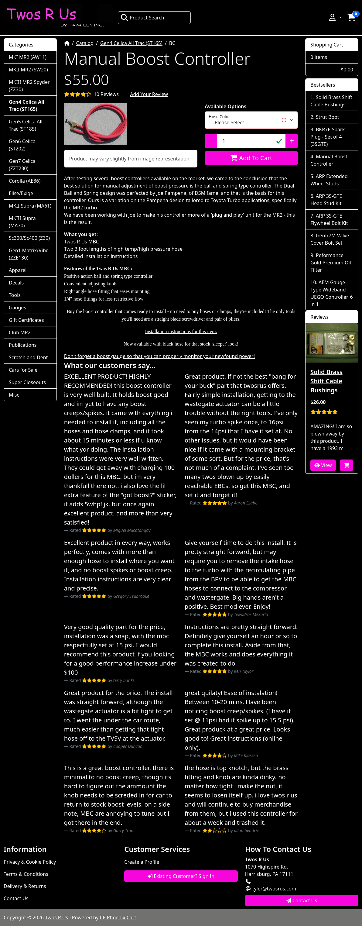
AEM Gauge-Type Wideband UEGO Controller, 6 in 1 (331, 293)
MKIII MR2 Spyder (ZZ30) (29, 86)
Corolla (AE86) (24, 180)
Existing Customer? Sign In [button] (181, 876)
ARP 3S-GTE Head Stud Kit (326, 200)
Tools (15, 295)
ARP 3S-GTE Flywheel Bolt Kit (329, 219)
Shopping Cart (326, 44)
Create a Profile (141, 862)
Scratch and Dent (28, 357)
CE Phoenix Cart (118, 917)
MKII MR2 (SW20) (28, 69)
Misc (14, 394)
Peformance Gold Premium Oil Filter (330, 262)
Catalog (85, 43)
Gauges (17, 307)
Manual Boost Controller (328, 160)
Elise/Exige (21, 193)
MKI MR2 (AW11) (27, 57)
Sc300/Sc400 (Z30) (29, 238)
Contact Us (16, 898)
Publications (22, 345)
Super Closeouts (27, 382)
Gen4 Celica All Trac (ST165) (131, 43)
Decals (16, 282)
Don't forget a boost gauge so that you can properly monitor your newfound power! (159, 356)
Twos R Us (56, 917)
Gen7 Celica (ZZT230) (22, 165)
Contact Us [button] (301, 900)
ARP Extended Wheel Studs (328, 180)
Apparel (17, 270)
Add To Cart (251, 158)
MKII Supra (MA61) (30, 205)
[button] (335, 17)
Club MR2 (20, 332)
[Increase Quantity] (291, 141)
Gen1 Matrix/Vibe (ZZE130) (29, 254)
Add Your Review (149, 94)
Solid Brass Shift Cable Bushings (331, 101)
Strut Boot (327, 117)
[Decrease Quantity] (211, 141)
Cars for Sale (23, 370)
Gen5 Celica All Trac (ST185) (26, 125)
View (323, 465)
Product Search (142, 17)
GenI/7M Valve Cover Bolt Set (329, 239)
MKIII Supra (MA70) (22, 222)
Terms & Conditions (26, 874)
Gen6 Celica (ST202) (22, 145)
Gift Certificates (26, 320)
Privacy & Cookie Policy (30, 862)
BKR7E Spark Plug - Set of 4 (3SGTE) (327, 136)
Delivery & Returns (25, 886)
